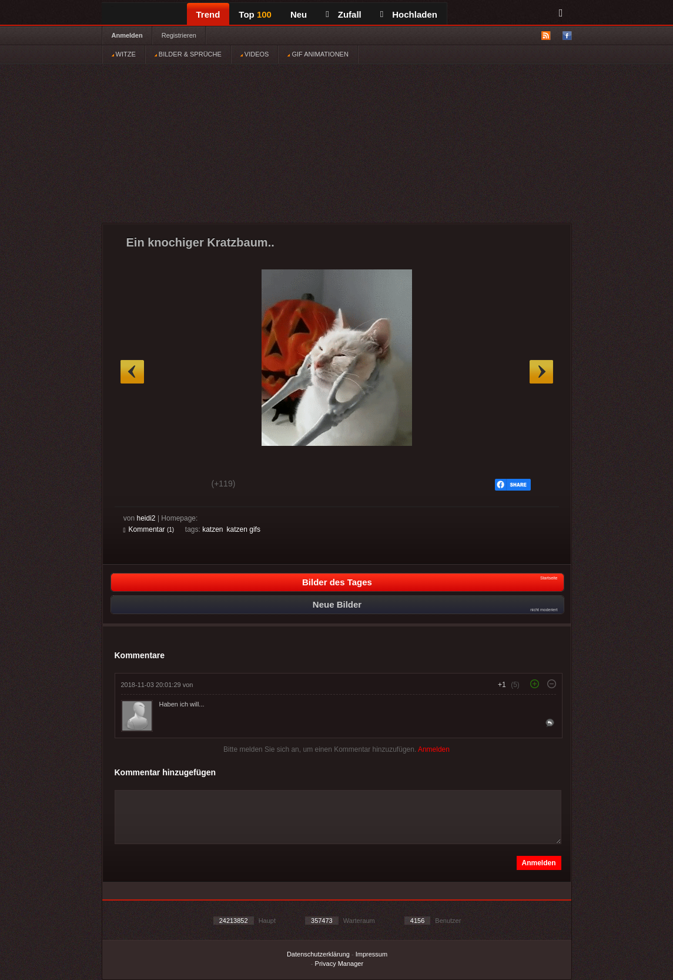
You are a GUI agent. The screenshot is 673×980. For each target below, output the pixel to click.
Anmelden (127, 35)
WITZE (124, 54)
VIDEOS (254, 54)
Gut (137, 485)
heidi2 (146, 518)
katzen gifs (243, 529)
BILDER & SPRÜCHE (188, 54)
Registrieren (179, 35)
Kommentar (149, 529)
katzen (212, 529)
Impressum (371, 954)
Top (255, 14)
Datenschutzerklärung (318, 954)
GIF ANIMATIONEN (317, 54)
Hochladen (408, 14)
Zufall (343, 14)
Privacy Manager (339, 963)
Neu (298, 14)
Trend (208, 14)
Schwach (181, 485)
